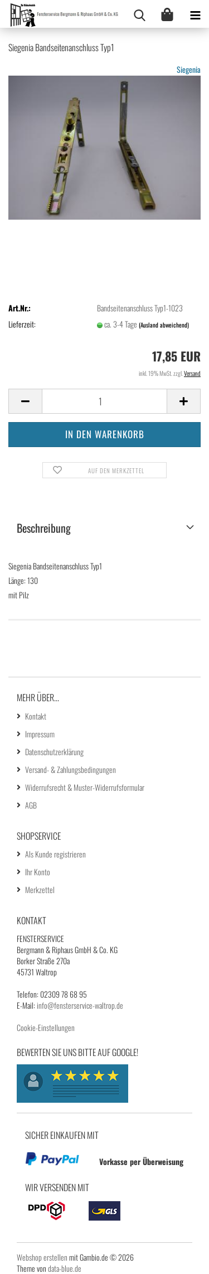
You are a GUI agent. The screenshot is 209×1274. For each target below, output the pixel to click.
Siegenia (189, 69)
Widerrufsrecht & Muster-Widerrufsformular (84, 787)
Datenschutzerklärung (54, 751)
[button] (25, 401)
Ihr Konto (37, 872)
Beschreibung (44, 527)
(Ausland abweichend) (164, 324)
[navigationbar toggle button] (195, 14)
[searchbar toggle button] (139, 14)
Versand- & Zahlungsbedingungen (70, 769)
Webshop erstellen (42, 1257)
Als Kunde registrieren (55, 854)
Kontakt (35, 716)
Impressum (40, 734)
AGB (31, 805)
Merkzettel (40, 889)
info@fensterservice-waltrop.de (80, 1005)
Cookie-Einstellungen (46, 1027)
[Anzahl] (104, 401)
